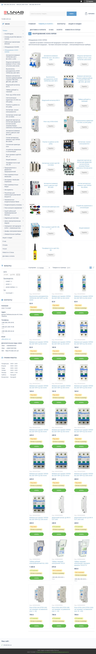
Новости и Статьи (8, 252)
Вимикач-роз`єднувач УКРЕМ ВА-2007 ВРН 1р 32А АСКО (61, 297)
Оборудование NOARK (12, 47)
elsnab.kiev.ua (7, 645)
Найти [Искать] (72, 13)
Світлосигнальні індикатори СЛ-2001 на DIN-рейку (13, 99)
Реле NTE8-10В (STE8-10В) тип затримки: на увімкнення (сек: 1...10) (61, 609)
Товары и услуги (45, 24)
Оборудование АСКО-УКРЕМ (11, 51)
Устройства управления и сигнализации (84, 206)
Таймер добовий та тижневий (84, 100)
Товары (5, 30)
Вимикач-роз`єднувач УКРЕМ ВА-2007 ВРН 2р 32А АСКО (38, 386)
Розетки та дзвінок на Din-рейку (51, 143)
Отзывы (5, 245)
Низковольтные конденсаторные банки (12, 200)
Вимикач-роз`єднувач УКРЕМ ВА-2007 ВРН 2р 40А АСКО (61, 386)
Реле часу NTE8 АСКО (13, 95)
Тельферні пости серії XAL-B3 (50, 249)
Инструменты (9, 190)
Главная (32, 24)
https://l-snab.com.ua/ (12, 351)
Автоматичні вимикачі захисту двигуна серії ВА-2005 (13, 132)
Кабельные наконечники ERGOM (12, 43)
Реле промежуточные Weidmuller (11, 175)
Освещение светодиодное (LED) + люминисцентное (13, 227)
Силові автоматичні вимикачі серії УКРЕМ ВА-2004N (13, 139)
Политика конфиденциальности (60, 652)
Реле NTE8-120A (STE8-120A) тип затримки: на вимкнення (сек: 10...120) (83, 609)
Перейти (50, 64)
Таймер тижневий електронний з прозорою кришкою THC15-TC (82, 563)
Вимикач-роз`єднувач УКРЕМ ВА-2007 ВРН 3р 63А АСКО (61, 474)
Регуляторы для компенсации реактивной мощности (13, 194)
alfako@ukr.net (6, 339)
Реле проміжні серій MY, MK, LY (51, 228)
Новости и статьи (72, 29)
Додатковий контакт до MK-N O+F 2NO (61, 518)
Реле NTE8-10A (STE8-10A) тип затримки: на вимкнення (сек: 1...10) (38, 609)
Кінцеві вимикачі (11, 159)
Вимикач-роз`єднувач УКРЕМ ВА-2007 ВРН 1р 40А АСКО (83, 297)
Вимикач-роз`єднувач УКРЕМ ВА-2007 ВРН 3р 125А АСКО (38, 518)
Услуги (5, 249)
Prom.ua (56, 650)
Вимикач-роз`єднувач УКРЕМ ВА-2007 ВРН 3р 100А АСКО (83, 474)
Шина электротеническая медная (13, 222)
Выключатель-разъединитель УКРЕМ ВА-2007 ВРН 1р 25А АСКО (38, 298)
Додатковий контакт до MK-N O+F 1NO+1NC (83, 518)
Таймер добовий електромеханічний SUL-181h (38, 562)
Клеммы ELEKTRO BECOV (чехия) (13, 38)
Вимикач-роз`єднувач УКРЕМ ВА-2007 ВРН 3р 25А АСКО (61, 430)
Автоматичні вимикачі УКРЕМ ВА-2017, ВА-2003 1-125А (13, 57)
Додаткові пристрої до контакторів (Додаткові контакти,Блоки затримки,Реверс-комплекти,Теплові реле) (14, 123)
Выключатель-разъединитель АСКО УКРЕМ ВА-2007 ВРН (13, 71)
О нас (4, 241)
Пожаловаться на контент (43, 652)
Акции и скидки (7, 237)
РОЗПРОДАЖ (9, 34)
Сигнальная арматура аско (50, 206)
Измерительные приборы (13, 234)
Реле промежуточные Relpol (11, 185)
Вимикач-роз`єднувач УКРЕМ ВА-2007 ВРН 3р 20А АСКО (38, 430)
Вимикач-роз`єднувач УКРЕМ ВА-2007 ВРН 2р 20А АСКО (61, 343)
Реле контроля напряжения (13, 208)
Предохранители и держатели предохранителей (10, 169)
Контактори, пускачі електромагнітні (84, 143)
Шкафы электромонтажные (13, 231)
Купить (36, 314)
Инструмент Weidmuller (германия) (12, 180)
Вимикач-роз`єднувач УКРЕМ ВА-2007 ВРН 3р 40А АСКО (38, 474)
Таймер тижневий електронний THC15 (58, 562)
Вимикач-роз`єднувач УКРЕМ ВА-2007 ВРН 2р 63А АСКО (83, 386)
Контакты (61, 24)
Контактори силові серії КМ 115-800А (50, 164)
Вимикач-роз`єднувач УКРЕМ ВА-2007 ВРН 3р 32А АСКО (83, 430)
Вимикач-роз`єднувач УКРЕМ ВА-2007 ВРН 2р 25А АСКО (83, 343)
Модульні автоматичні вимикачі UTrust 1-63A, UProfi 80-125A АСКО (13, 64)
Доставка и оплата (8, 256)
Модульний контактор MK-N (51, 100)
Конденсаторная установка (13, 205)
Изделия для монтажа (12, 218)
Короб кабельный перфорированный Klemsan (10, 213)
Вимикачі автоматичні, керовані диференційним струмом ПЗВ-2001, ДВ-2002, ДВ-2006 (84, 79)
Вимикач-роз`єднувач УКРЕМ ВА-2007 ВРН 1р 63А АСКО (38, 343)
